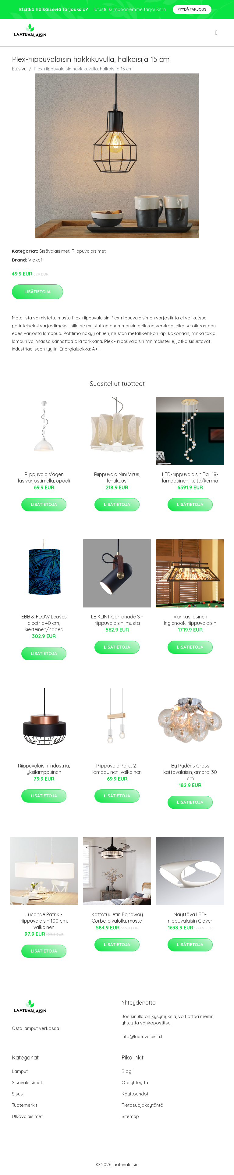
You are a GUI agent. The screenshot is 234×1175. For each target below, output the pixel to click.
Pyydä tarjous (192, 9)
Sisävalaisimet (54, 251)
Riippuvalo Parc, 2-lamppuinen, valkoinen (117, 769)
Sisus (17, 1094)
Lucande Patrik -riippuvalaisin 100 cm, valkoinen (44, 920)
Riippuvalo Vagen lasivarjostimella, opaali (44, 477)
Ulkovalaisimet (27, 1116)
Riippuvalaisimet (89, 251)
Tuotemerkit (24, 1105)
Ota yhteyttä (135, 1082)
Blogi (127, 1071)
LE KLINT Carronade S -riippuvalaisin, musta (117, 620)
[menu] (217, 32)
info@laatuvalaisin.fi (143, 1036)
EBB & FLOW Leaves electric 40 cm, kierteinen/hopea (44, 623)
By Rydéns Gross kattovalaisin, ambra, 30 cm (190, 772)
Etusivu (19, 69)
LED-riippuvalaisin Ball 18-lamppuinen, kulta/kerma (190, 477)
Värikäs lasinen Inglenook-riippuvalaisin (190, 620)
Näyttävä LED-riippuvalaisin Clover (190, 917)
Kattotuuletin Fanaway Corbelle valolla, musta (117, 917)
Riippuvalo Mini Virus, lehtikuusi (117, 477)
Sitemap (130, 1116)
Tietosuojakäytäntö (142, 1105)
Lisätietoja (37, 291)
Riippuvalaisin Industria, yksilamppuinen (44, 769)
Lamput (20, 1071)
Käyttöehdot (135, 1094)
